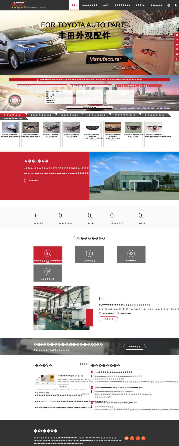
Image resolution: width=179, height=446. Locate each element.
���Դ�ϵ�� (59, 101)
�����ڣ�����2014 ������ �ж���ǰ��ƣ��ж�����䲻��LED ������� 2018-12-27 (131, 86)
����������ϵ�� (141, 115)
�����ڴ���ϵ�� (12, 118)
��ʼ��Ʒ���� (89, 108)
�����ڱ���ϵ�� (88, 115)
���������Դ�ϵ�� (114, 115)
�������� (90, 5)
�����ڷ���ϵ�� (12, 115)
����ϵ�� (59, 93)
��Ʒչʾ (106, 5)
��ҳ (74, 5)
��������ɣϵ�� (63, 115)
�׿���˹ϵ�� (59, 95)
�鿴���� (107, 299)
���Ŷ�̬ (140, 5)
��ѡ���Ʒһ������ (59, 92)
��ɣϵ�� (59, 97)
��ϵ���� (156, 5)
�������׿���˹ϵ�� (37, 115)
